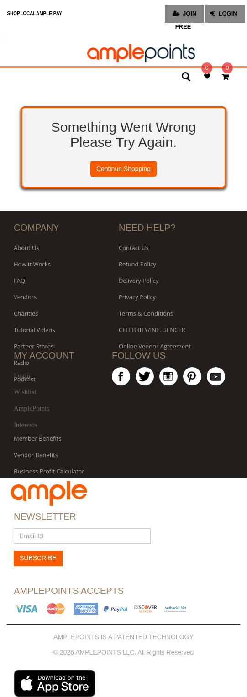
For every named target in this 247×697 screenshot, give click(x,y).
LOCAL (28, 13)
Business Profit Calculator (49, 471)
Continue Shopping (123, 168)
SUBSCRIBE (38, 558)
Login (22, 375)
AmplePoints (31, 408)
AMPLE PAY (49, 13)
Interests (25, 424)
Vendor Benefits (36, 455)
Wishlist (25, 391)
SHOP (13, 13)
